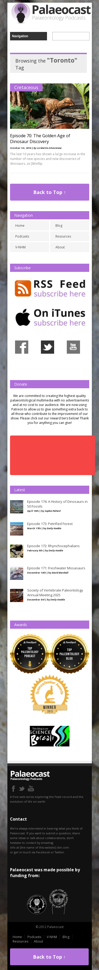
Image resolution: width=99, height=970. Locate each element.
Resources (63, 236)
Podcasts (22, 236)
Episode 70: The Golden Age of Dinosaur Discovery (40, 138)
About (60, 247)
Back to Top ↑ (49, 192)
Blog (58, 225)
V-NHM (20, 247)
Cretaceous (26, 87)
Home (20, 225)
